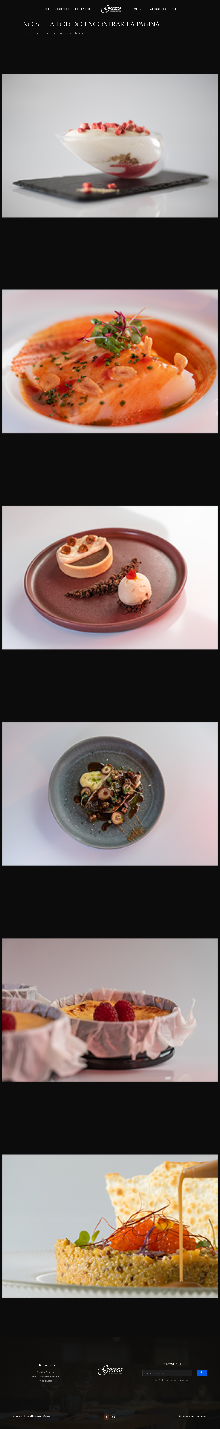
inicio (45, 9)
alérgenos (158, 9)
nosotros (62, 9)
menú (139, 9)
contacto (82, 9)
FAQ (174, 9)
